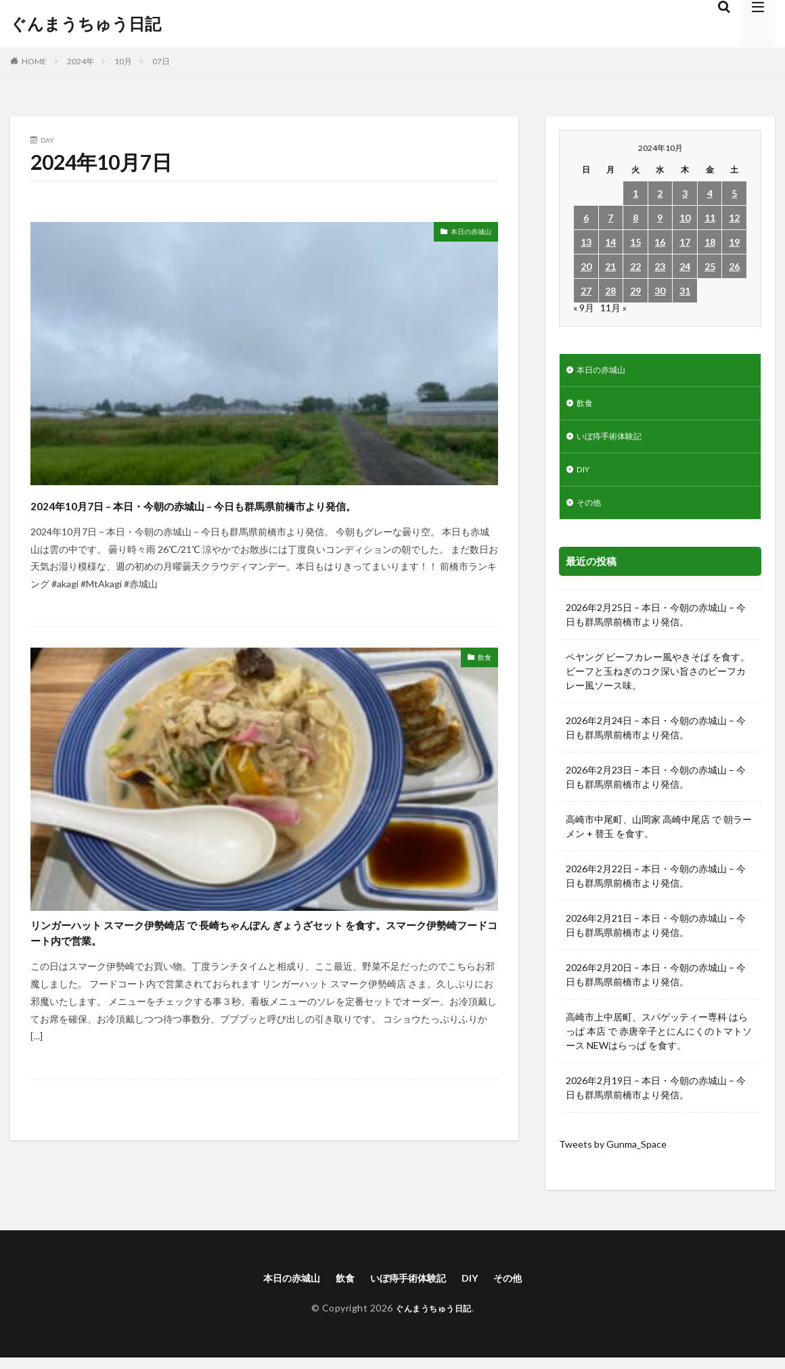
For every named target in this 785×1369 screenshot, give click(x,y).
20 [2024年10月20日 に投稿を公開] (586, 266)
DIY (585, 476)
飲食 (481, 684)
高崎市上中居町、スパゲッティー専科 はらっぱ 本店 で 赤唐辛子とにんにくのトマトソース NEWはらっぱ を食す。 (659, 1041)
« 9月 (583, 307)
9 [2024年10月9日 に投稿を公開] (660, 217)
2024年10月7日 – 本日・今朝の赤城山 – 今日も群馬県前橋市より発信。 (259, 516)
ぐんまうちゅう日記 (85, 24)
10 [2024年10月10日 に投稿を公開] (684, 217)
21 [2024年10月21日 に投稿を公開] (610, 266)
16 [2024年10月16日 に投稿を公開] (659, 242)
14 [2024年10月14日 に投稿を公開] (610, 242)
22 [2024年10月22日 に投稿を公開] (635, 266)
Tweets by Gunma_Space (613, 1154)
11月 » (613, 307)
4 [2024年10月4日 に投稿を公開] (710, 193)
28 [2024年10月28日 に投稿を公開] (610, 290)
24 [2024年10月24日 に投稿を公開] (684, 266)
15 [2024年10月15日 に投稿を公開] (635, 242)
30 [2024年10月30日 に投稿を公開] (659, 290)
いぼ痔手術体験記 (614, 441)
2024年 (80, 61)
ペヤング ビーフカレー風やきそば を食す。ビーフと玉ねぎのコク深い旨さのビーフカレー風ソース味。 (658, 681)
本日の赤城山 (462, 234)
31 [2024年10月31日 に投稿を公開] (684, 290)
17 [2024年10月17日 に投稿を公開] (684, 242)
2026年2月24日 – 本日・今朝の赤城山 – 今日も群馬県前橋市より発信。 (656, 737)
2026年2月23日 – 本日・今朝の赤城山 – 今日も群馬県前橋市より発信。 (656, 787)
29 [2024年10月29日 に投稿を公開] (635, 290)
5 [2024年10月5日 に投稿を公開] (734, 193)
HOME (34, 61)
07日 (161, 61)
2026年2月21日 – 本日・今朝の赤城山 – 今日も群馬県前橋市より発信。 (656, 935)
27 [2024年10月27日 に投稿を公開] (586, 290)
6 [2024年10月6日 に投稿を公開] (586, 217)
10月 (123, 61)
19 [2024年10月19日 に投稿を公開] (734, 242)
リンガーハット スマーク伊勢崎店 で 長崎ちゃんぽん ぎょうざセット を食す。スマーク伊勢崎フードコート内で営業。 (262, 966)
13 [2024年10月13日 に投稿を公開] (586, 242)
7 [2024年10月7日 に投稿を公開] (610, 217)
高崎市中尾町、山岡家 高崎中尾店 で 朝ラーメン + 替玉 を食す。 (659, 836)
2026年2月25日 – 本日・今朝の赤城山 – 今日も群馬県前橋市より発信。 (656, 624)
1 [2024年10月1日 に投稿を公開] (635, 193)
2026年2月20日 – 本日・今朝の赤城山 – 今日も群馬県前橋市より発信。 (656, 984)
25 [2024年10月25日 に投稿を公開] (709, 266)
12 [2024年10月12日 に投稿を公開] (734, 217)
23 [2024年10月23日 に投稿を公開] (659, 266)
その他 (591, 512)
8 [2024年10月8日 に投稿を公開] (635, 217)
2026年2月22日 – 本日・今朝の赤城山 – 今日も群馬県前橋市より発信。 (656, 886)
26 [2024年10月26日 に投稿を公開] (734, 266)
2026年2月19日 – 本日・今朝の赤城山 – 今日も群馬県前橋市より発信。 (656, 1097)
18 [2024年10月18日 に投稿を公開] (709, 242)
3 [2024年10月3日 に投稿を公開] (685, 193)
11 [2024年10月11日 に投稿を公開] (709, 217)
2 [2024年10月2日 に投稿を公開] (660, 193)
